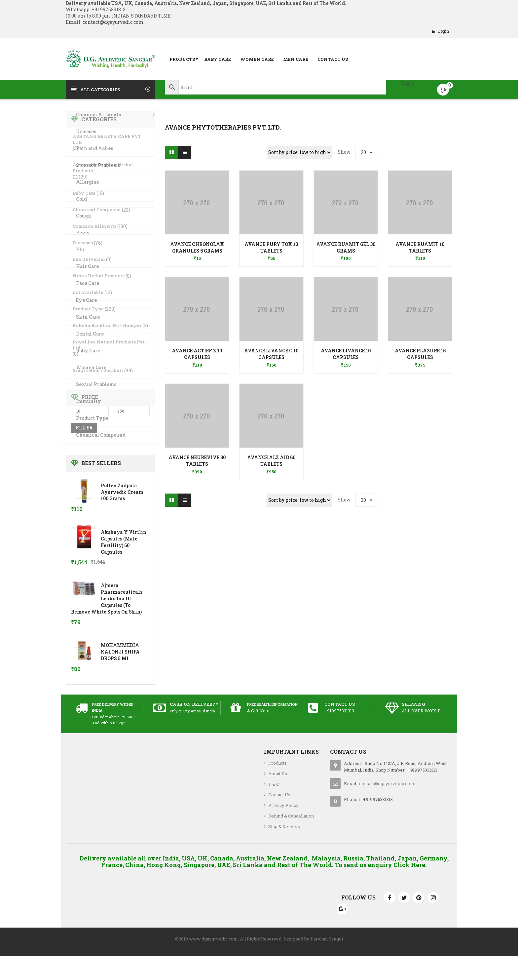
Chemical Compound (97, 210)
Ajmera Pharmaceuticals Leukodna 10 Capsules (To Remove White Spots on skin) (106, 598)
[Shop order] (299, 152)
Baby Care (84, 193)
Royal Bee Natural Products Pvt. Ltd (109, 345)
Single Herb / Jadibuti (98, 370)
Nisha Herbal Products (99, 276)
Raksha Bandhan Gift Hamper (107, 325)
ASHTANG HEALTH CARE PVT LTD (107, 139)
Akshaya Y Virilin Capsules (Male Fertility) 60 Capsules (123, 542)
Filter (84, 427)
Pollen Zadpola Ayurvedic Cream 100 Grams (122, 492)
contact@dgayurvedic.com (113, 22)
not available (88, 292)
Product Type (88, 309)
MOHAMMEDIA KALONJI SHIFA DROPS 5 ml (120, 651)
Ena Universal (89, 259)
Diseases (83, 243)
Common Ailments (94, 226)
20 (363, 152)
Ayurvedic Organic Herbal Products (103, 168)
